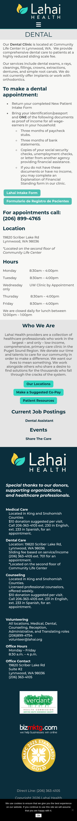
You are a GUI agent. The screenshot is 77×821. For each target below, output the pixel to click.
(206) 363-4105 (20, 556)
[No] (72, 810)
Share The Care (38, 439)
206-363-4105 (26, 525)
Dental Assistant (39, 421)
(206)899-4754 (21, 636)
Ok (38, 815)
